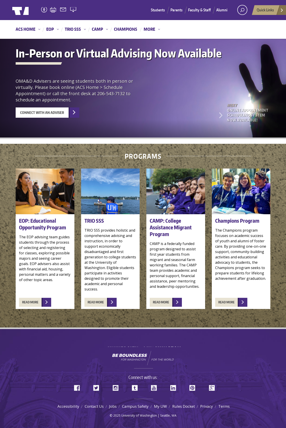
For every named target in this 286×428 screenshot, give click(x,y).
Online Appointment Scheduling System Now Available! (248, 112)
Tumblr (136, 387)
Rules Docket (183, 406)
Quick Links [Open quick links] (270, 11)
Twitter (98, 387)
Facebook (78, 387)
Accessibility (68, 406)
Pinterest (194, 387)
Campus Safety (135, 406)
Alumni (221, 9)
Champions (125, 29)
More (149, 29)
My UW (160, 406)
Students (158, 9)
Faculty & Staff (199, 9)
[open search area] (242, 10)
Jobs (113, 406)
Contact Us (94, 406)
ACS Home (25, 29)
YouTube (155, 387)
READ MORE (30, 301)
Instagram (117, 387)
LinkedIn (174, 387)
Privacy (206, 406)
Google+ (213, 387)
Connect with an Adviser (42, 112)
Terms (224, 406)
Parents (176, 9)
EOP (50, 29)
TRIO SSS (73, 29)
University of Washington (30, 10)
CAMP (97, 29)
